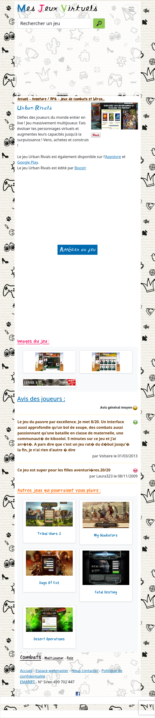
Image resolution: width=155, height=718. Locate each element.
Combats (30, 657)
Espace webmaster (52, 670)
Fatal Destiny (106, 592)
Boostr (80, 167)
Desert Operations (49, 639)
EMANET (27, 682)
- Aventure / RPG (42, 99)
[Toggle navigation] (131, 9)
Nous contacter (85, 670)
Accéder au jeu (77, 250)
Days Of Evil (49, 582)
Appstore (113, 156)
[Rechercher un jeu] (54, 23)
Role (70, 658)
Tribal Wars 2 (49, 533)
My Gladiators (106, 535)
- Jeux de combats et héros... (81, 99)
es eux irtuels (57, 9)
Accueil (22, 99)
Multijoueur (54, 658)
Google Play (27, 162)
